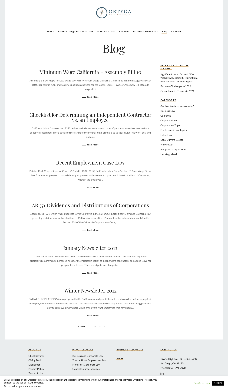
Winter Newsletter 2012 (90, 290)
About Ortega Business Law (75, 31)
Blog (164, 31)
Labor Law (166, 134)
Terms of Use (35, 373)
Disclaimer (34, 364)
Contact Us (168, 349)
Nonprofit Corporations (173, 149)
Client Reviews (36, 355)
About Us (34, 349)
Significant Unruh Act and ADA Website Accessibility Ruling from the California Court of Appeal (179, 78)
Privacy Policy (36, 368)
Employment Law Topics (173, 129)
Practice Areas (106, 31)
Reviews (124, 31)
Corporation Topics (171, 125)
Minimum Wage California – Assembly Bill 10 (90, 71)
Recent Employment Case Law (90, 162)
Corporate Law (168, 120)
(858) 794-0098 (177, 367)
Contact (176, 31)
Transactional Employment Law (89, 360)
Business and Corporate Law (87, 355)
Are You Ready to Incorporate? (177, 105)
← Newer (80, 326)
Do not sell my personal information (22, 386)
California (165, 115)
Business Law (167, 110)
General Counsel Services (86, 368)
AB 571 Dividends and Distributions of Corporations (90, 205)
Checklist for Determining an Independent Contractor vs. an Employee (90, 117)
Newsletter (166, 144)
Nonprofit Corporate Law (86, 364)
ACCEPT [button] (218, 383)
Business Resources (145, 31)
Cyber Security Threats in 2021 (177, 90)
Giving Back (35, 360)
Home (50, 31)
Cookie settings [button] (202, 383)
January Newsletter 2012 (90, 247)
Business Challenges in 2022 (175, 86)
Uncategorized (168, 154)
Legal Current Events (171, 139)
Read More (92, 96)
